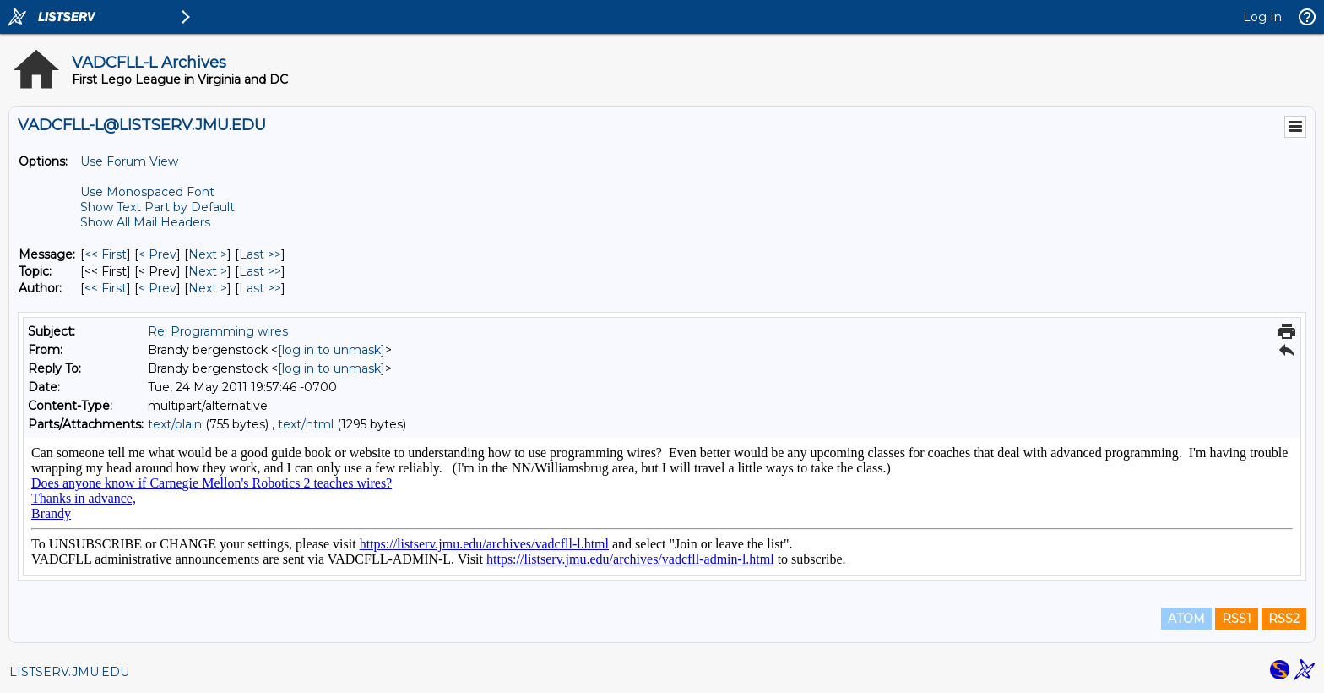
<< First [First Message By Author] (105, 288)
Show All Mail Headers (145, 222)
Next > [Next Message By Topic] (207, 271)
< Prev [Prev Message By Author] (157, 288)
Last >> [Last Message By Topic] (260, 271)
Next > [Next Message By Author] (207, 288)
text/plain (175, 424)
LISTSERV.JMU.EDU (69, 671)
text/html (306, 424)
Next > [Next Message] (207, 254)
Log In (1262, 17)
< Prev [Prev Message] (157, 254)
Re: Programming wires (218, 331)
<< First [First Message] (105, 254)
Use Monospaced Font (147, 191)
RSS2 (1284, 618)
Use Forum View (129, 161)
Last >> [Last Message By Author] (260, 288)
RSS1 (1236, 618)
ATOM (1186, 618)
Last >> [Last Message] (260, 254)
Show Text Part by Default (157, 207)
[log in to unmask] (331, 349)
